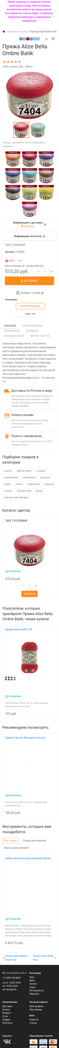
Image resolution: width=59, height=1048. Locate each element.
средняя (49, 484)
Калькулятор (12, 331)
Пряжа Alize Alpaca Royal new (15, 953)
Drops (32, 982)
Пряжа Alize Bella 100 (18, 629)
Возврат (6, 1008)
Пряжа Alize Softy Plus (44, 953)
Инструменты (37, 986)
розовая (45, 477)
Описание (10, 326)
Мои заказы (36, 1005)
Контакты (7, 1018)
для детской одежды (16, 497)
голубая (40, 470)
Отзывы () (32, 331)
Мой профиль (37, 1001)
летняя (8, 490)
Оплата (6, 1005)
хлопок (8, 470)
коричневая (11, 477)
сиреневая (33, 484)
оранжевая (29, 477)
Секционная (24, 490)
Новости (34, 1015)
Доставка (7, 1001)
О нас (5, 1011)
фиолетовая (24, 470)
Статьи (33, 1018)
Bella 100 (30, 314)
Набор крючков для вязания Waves (28, 853)
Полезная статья (14, 336)
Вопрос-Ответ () (40, 336)
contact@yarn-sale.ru (16, 968)
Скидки (6, 1015)
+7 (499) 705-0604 (12, 973)
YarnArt (33, 979)
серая (7, 484)
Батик (39, 490)
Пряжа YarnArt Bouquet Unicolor (25, 733)
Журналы (34, 989)
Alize (32, 972)
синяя (18, 484)
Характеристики (32, 326)
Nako (32, 976)
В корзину (29, 281)
